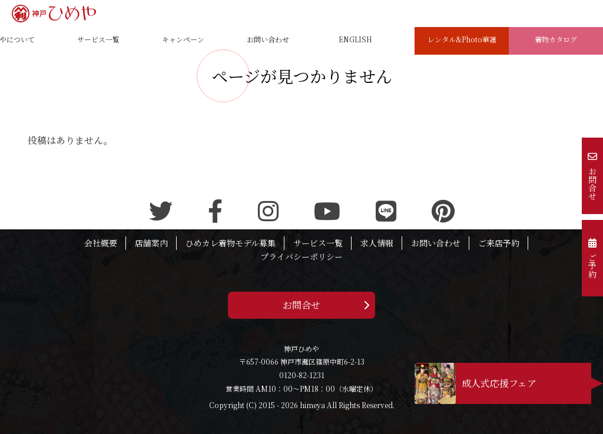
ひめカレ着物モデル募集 (230, 243)
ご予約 (592, 258)
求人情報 (376, 243)
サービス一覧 (318, 243)
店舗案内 (151, 243)
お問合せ (301, 305)
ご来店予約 (498, 243)
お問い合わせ (435, 243)
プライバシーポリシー (301, 256)
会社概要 (100, 243)
